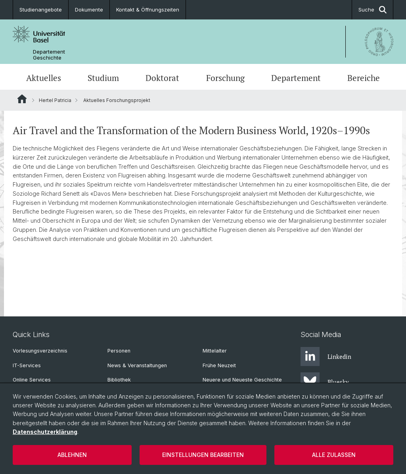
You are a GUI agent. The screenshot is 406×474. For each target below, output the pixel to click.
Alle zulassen (334, 454)
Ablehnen (72, 454)
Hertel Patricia (55, 100)
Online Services (32, 380)
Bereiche (363, 77)
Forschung (225, 77)
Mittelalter (215, 351)
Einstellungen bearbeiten (203, 454)
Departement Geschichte (49, 55)
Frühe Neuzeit (219, 365)
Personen (118, 351)
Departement (296, 77)
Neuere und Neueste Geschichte (242, 380)
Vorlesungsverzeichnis (40, 351)
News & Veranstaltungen (137, 365)
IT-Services (27, 365)
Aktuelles (43, 77)
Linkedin (326, 356)
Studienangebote (40, 9)
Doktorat (162, 77)
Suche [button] (372, 9)
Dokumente (89, 9)
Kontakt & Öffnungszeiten (147, 9)
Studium (103, 77)
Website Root (22, 98)
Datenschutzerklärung (45, 431)
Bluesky (325, 381)
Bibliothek (119, 380)
